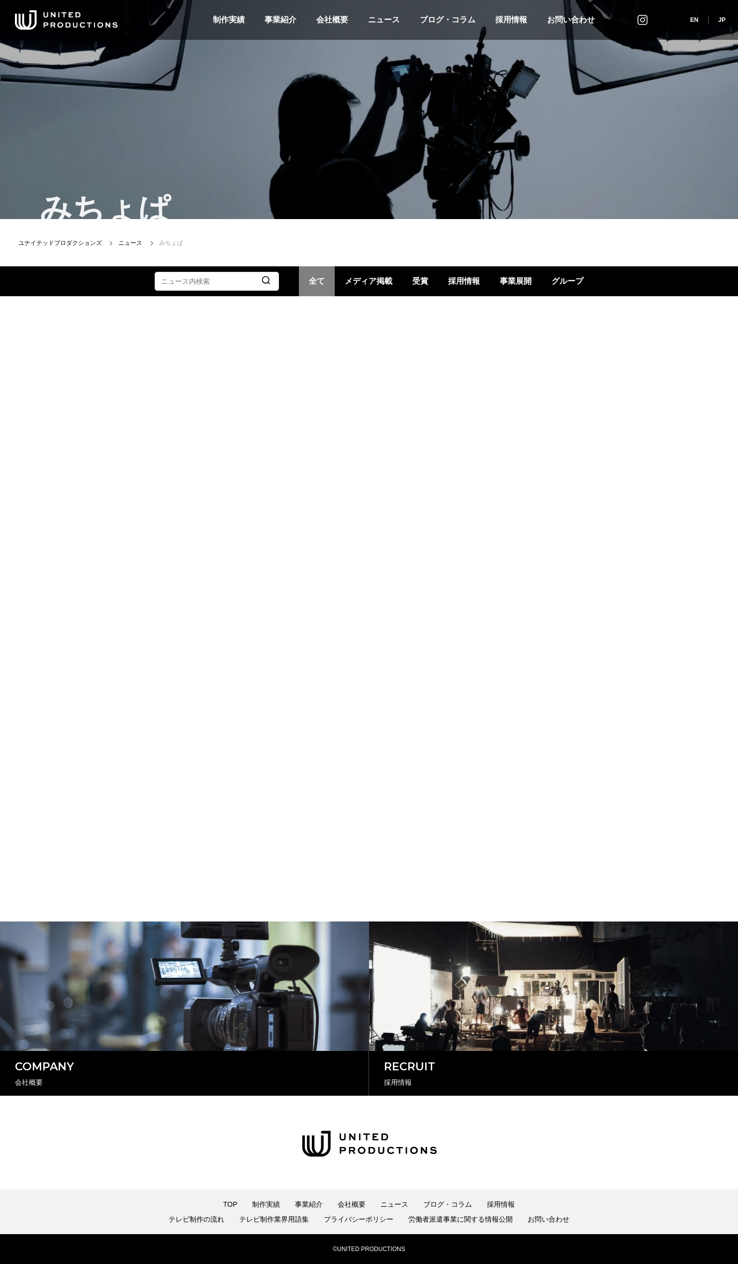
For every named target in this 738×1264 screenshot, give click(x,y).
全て (317, 281)
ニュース (384, 19)
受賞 (420, 281)
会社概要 (332, 19)
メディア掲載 (368, 281)
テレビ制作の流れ (196, 1219)
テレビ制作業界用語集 (274, 1219)
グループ (567, 281)
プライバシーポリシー (358, 1219)
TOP (230, 1204)
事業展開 (516, 281)
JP (722, 19)
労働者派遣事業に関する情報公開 (460, 1219)
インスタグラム (642, 19)
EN (694, 19)
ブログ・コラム (447, 19)
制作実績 (229, 19)
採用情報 (511, 19)
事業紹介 (280, 19)
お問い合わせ (571, 19)
